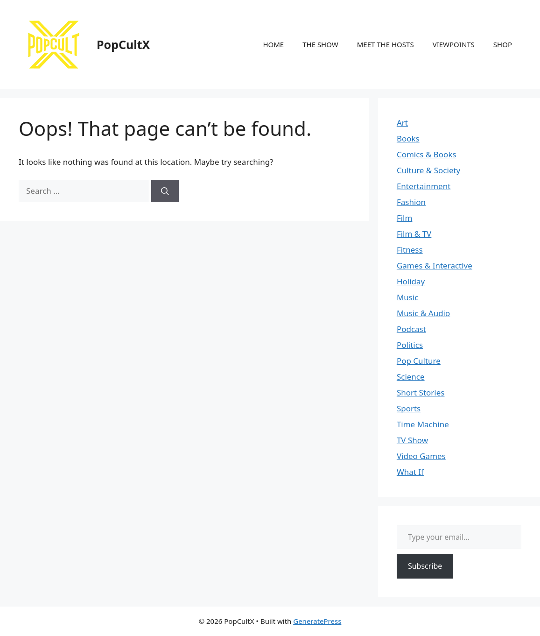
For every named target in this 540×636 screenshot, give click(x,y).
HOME (273, 44)
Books (408, 138)
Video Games (421, 456)
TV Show (412, 440)
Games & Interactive (434, 265)
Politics (410, 344)
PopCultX (123, 44)
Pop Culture (419, 360)
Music (408, 297)
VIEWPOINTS (454, 44)
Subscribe (425, 566)
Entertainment (423, 186)
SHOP (502, 44)
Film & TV (414, 233)
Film (405, 217)
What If (410, 471)
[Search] (165, 191)
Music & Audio (423, 313)
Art (402, 122)
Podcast (411, 329)
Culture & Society (428, 170)
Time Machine (423, 424)
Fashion (411, 202)
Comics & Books (426, 154)
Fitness (410, 249)
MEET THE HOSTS (385, 44)
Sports (409, 408)
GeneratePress (317, 621)
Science (411, 376)
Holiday (411, 281)
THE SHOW (320, 44)
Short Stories (421, 392)
